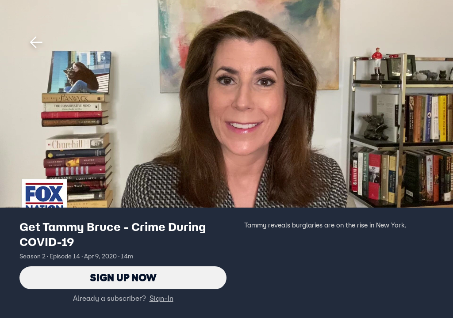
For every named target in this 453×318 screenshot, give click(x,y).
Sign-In (161, 298)
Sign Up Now (123, 278)
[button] (36, 42)
